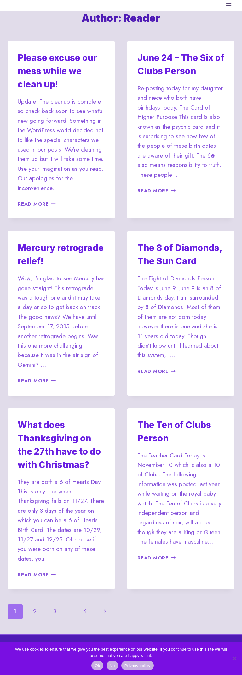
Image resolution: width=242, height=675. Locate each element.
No (112, 665)
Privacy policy (137, 665)
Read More (37, 203)
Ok (97, 665)
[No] (234, 658)
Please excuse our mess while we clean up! (57, 71)
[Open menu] (228, 5)
